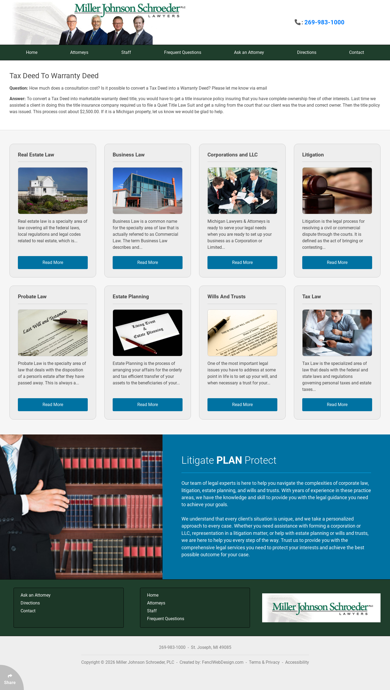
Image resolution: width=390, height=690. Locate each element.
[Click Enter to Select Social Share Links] (12, 677)
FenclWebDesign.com (222, 662)
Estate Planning (131, 296)
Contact (356, 52)
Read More (53, 262)
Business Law (129, 155)
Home (31, 52)
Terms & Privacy (264, 662)
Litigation (313, 155)
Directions (306, 52)
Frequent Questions (182, 52)
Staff (126, 52)
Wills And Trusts (226, 296)
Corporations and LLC (232, 155)
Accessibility (297, 662)
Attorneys (79, 52)
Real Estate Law (36, 155)
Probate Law (32, 296)
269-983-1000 (324, 22)
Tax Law (311, 296)
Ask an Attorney (249, 52)
